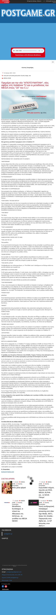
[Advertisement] (28, 31)
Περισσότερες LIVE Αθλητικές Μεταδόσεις (28, 55)
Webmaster (5, 589)
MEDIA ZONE (7, 78)
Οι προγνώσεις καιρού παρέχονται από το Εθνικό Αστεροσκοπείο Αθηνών (14, 566)
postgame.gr (8, 534)
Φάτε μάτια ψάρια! (19, 488)
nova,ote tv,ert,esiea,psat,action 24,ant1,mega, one (17, 75)
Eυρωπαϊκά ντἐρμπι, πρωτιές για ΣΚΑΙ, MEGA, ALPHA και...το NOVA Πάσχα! (46, 492)
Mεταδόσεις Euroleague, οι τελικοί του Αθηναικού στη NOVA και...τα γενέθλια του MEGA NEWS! (19, 513)
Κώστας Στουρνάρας (27, 67)
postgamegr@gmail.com (14, 572)
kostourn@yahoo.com (7, 472)
